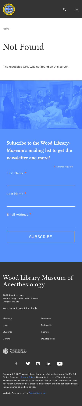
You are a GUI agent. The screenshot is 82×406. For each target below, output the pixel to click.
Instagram (39, 364)
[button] (64, 9)
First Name (17, 173)
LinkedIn (50, 364)
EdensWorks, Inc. (37, 393)
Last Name (16, 194)
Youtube (60, 364)
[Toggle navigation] (76, 9)
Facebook (18, 364)
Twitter (29, 364)
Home (6, 29)
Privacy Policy (27, 377)
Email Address (19, 215)
